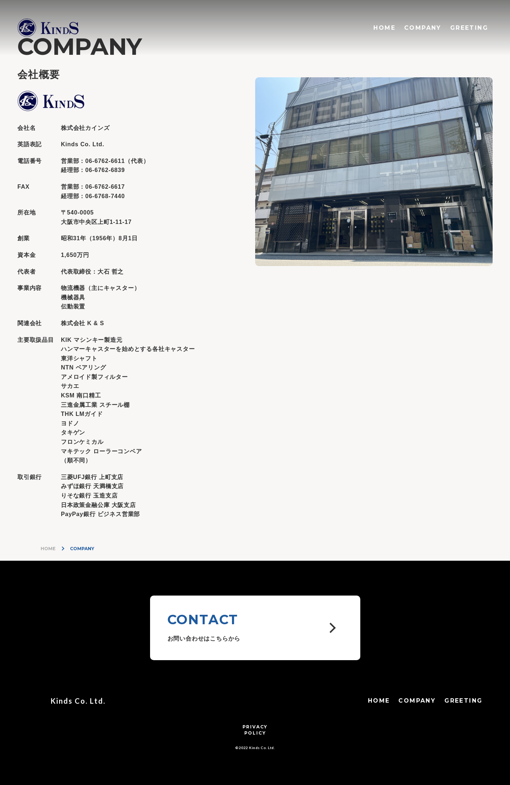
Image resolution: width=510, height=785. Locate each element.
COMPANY (422, 27)
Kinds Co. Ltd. (77, 700)
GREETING (469, 27)
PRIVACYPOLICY (255, 730)
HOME (384, 27)
